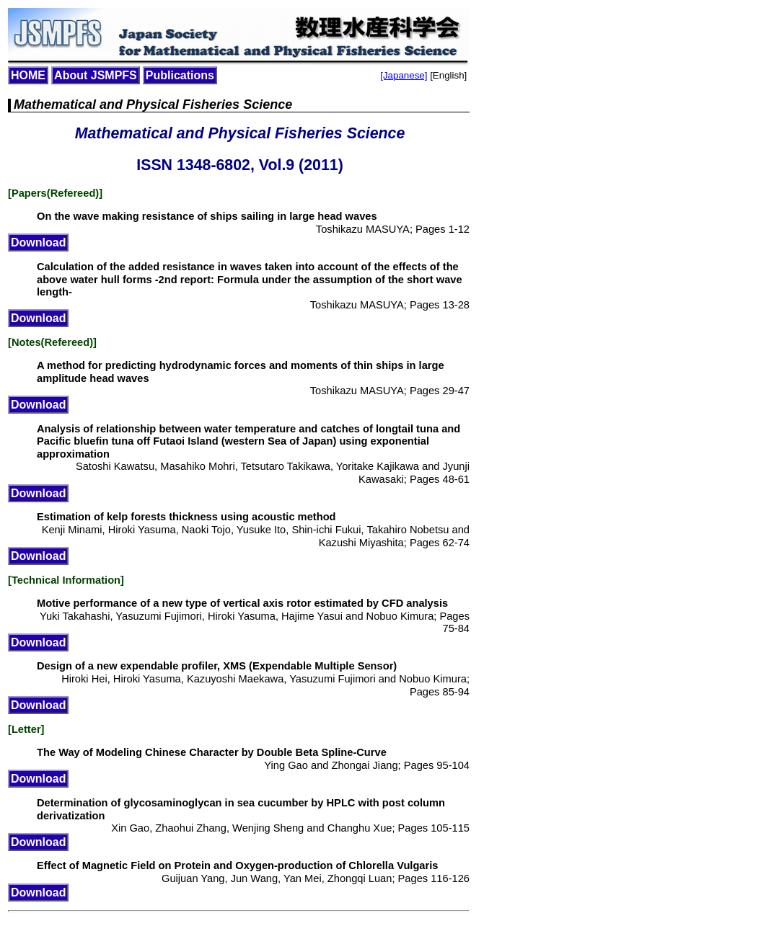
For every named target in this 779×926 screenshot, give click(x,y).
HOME (28, 75)
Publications (180, 75)
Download (38, 242)
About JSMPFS (95, 75)
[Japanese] (403, 75)
